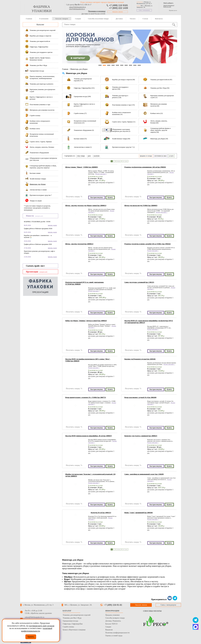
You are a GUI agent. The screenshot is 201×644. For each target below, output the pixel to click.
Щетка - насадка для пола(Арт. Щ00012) (79, 244)
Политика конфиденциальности (117, 633)
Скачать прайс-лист (35, 266)
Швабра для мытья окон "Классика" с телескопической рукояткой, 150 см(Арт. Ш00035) (90, 475)
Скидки (78, 19)
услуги (171, 156)
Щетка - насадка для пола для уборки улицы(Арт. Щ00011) (85, 205)
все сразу (125, 161)
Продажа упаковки (112, 615)
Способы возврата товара (115, 618)
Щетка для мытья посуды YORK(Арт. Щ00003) (140, 205)
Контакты (159, 19)
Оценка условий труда (113, 636)
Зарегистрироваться (168, 5)
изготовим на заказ (160, 156)
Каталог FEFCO (111, 624)
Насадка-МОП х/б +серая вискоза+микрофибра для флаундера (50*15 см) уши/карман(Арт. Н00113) (148, 321)
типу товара (81, 156)
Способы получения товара (98, 19)
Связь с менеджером (144, 10)
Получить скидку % (74, 197)
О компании (43, 19)
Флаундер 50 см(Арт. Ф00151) (101, 512)
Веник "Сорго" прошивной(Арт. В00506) (138, 512)
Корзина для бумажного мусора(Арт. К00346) (140, 359)
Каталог (40, 24)
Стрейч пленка (68, 627)
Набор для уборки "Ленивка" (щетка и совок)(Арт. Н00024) (86, 321)
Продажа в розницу (96, 11)
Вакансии (109, 630)
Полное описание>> (101, 174)
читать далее (52, 225)
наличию (97, 156)
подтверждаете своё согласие (41, 626)
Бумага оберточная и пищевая (74, 630)
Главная (29, 19)
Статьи (145, 19)
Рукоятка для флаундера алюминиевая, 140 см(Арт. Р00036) (145, 167)
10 (139, 65)
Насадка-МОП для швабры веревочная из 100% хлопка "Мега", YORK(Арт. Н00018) (87, 360)
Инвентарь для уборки (79, 69)
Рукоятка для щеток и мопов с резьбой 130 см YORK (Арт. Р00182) (147, 244)
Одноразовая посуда (70, 621)
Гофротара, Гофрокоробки (73, 624)
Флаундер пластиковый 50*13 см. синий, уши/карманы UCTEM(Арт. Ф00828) (84, 283)
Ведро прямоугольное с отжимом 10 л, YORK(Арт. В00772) (85, 397)
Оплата (132, 19)
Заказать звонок (117, 12)
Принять (30, 637)
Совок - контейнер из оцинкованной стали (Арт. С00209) (144, 474)
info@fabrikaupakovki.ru (77, 9)
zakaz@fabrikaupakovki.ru (77, 7)
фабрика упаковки (42, 9)
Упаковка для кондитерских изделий (76, 615)
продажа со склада (146, 156)
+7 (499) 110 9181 (118, 5)
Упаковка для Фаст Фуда (72, 618)
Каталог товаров (61, 19)
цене (89, 156)
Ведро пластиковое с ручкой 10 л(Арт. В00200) (140, 397)
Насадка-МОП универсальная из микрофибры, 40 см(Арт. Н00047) (88, 436)
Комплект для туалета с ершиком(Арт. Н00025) (140, 436)
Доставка (119, 19)
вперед (118, 161)
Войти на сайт (167, 6)
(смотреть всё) (39, 216)
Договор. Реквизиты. (113, 621)
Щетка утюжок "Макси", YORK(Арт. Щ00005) (81, 167)
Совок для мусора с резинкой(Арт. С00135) (139, 282)
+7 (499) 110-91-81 (113, 605)
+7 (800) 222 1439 (118, 8)
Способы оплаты (152, 611)
